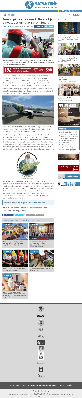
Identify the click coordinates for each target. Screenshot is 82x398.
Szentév (61, 149)
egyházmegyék (71, 132)
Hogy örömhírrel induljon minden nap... (68, 109)
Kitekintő (6, 26)
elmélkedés (62, 140)
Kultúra (69, 385)
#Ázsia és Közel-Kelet (22, 220)
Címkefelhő (63, 129)
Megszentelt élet (51, 385)
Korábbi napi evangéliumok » (71, 124)
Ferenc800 (69, 142)
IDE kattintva (34, 203)
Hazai (17, 385)
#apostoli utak (8, 220)
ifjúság (67, 149)
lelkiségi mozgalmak (69, 138)
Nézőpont (62, 385)
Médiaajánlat (34, 396)
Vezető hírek (64, 20)
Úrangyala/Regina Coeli (66, 136)
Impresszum (27, 396)
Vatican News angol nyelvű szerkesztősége (30, 207)
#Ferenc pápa (35, 220)
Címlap (12, 385)
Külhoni (33, 385)
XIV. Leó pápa (25, 385)
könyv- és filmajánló (70, 134)
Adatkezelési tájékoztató (52, 396)
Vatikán (61, 134)
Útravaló (61, 132)
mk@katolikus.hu (55, 394)
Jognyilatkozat (41, 396)
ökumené (63, 145)
